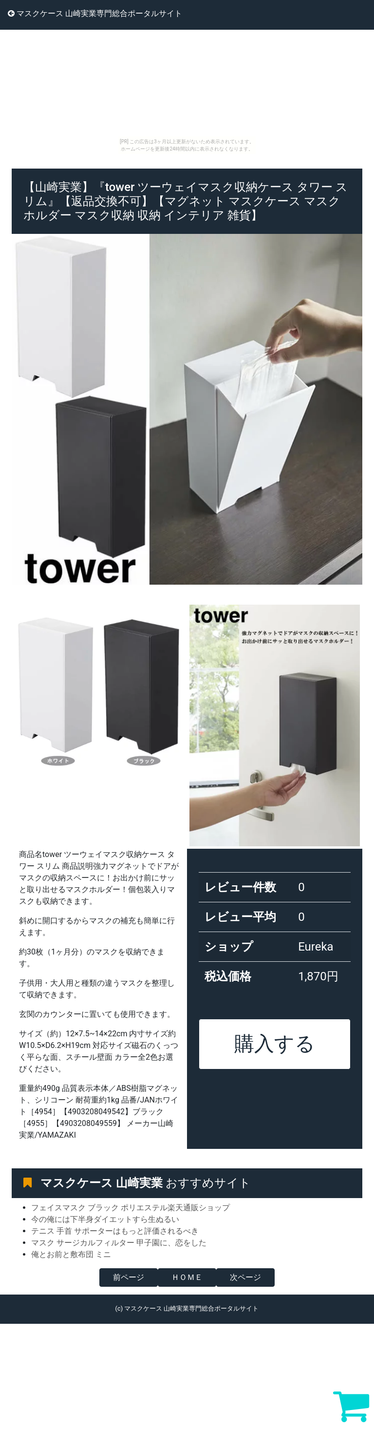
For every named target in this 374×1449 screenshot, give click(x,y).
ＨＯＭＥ (187, 1277)
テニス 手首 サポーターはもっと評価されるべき (115, 1231)
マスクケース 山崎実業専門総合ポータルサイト (95, 13)
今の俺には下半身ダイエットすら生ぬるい (105, 1219)
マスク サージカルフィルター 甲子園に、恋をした (118, 1242)
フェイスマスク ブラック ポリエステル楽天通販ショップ (130, 1207)
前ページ (128, 1277)
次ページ (245, 1277)
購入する (274, 1043)
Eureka (316, 946)
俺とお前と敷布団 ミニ (71, 1254)
